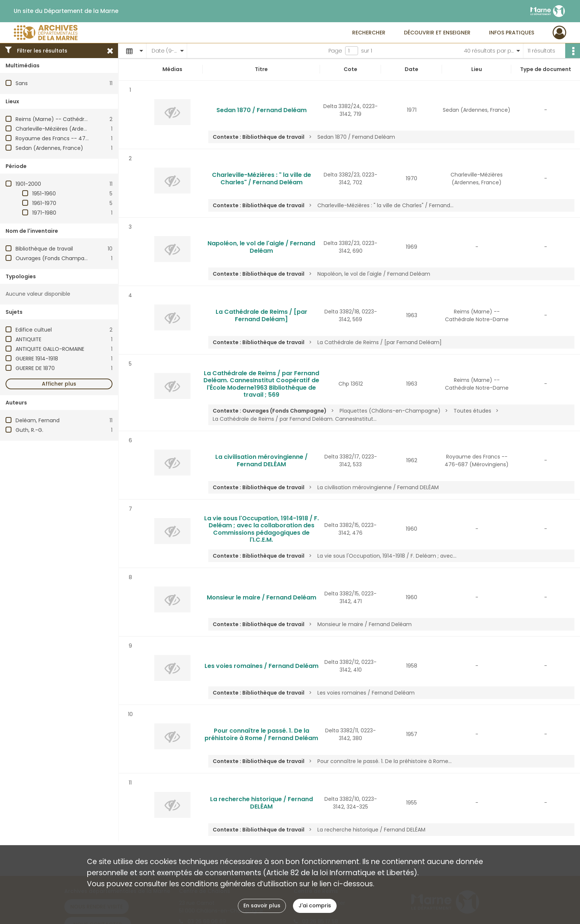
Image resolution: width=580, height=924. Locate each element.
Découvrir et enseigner (437, 32)
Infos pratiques (511, 32)
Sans (22, 83)
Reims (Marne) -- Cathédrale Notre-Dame (71, 119)
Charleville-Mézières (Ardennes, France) (67, 128)
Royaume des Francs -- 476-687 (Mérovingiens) (79, 138)
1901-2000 (28, 184)
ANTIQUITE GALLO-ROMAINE (50, 349)
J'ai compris (315, 905)
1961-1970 (44, 203)
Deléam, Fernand (38, 420)
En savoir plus (261, 905)
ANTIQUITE (28, 339)
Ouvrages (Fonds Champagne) (56, 258)
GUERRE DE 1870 (35, 368)
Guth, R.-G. (29, 430)
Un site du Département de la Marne (66, 11)
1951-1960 (44, 193)
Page (335, 50)
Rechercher (368, 32)
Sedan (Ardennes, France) (49, 148)
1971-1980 (44, 212)
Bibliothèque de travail (44, 248)
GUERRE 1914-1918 (37, 358)
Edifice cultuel (34, 329)
